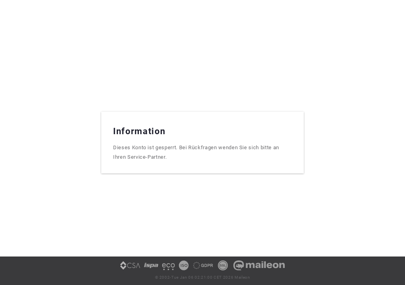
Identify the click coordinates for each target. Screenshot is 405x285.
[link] (130, 268)
